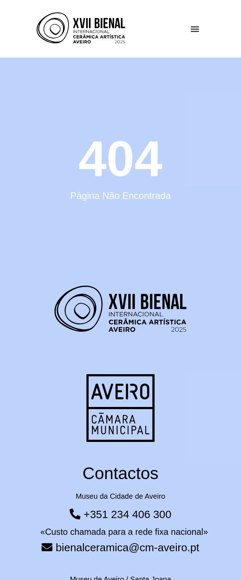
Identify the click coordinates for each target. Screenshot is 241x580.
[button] (195, 29)
